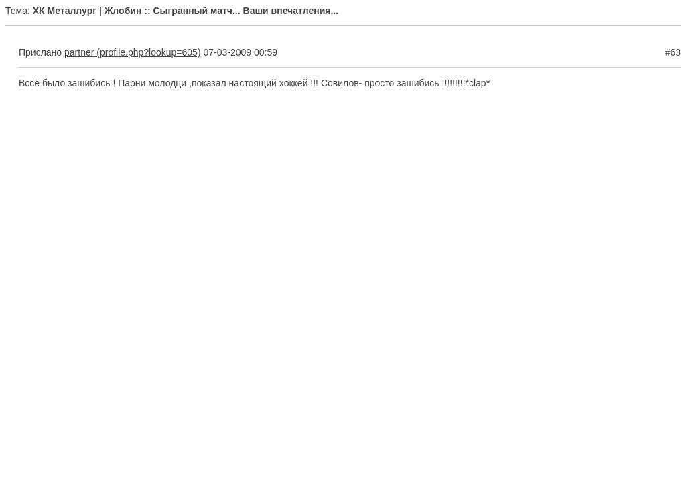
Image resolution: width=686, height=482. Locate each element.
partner (79, 52)
